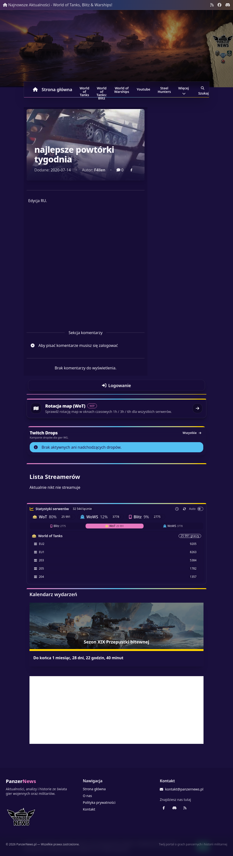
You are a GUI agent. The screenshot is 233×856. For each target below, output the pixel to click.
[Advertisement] (116, 710)
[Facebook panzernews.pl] (219, 5)
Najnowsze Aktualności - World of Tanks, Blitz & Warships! (57, 4)
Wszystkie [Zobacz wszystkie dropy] (192, 433)
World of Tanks (84, 90)
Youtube (143, 89)
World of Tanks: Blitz (101, 90)
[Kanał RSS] (212, 5)
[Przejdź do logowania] (116, 385)
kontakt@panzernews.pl (181, 789)
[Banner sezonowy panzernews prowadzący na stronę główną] (116, 48)
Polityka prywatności (99, 802)
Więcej (183, 90)
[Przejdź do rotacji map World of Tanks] (116, 408)
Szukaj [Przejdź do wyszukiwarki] (203, 90)
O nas (87, 795)
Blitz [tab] (58, 526)
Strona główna (52, 89)
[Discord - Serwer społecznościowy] (227, 5)
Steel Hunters (164, 90)
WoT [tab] (114, 526)
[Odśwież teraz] (184, 509)
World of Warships (121, 90)
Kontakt (89, 809)
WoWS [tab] (172, 526)
